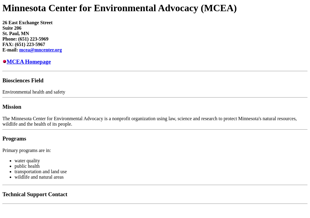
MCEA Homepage (29, 61)
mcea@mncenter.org (40, 49)
